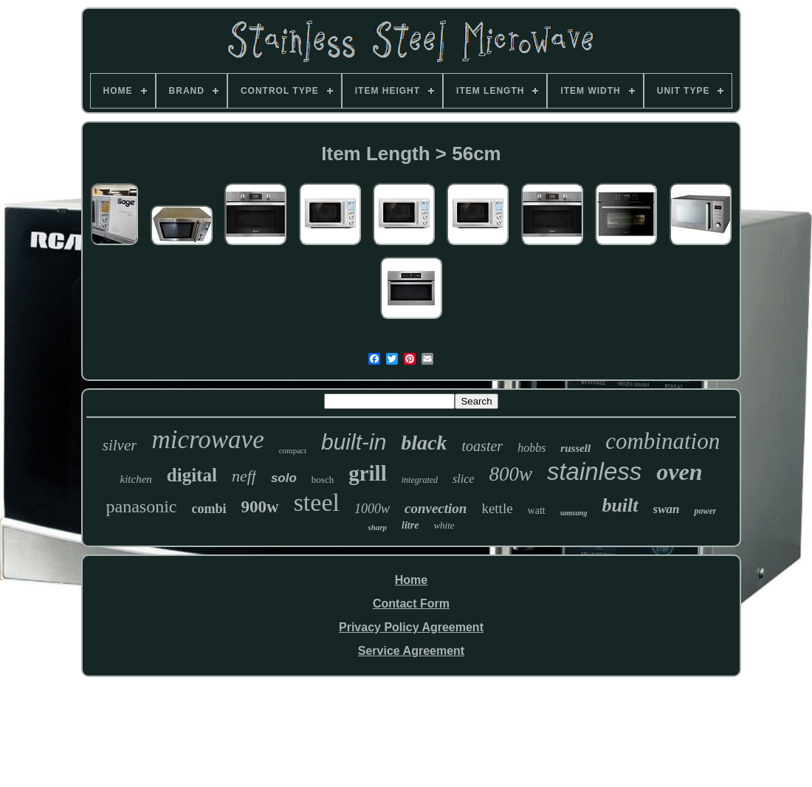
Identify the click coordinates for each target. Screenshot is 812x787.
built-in (353, 442)
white (443, 525)
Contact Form (411, 603)
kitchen (136, 479)
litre (410, 525)
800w (510, 474)
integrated (420, 480)
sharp (377, 527)
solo (284, 478)
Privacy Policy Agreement (411, 627)
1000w (372, 508)
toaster (482, 446)
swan (666, 509)
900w (260, 507)
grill (367, 473)
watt (537, 510)
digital (192, 475)
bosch (323, 479)
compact (292, 450)
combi (209, 508)
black (424, 442)
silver (120, 445)
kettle (496, 508)
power (705, 511)
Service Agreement (411, 651)
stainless (594, 471)
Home (411, 580)
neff (244, 476)
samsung (574, 513)
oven (679, 471)
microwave (207, 439)
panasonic (141, 506)
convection (436, 508)
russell (575, 448)
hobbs (531, 447)
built (620, 505)
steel (317, 502)
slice (463, 478)
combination (662, 441)
